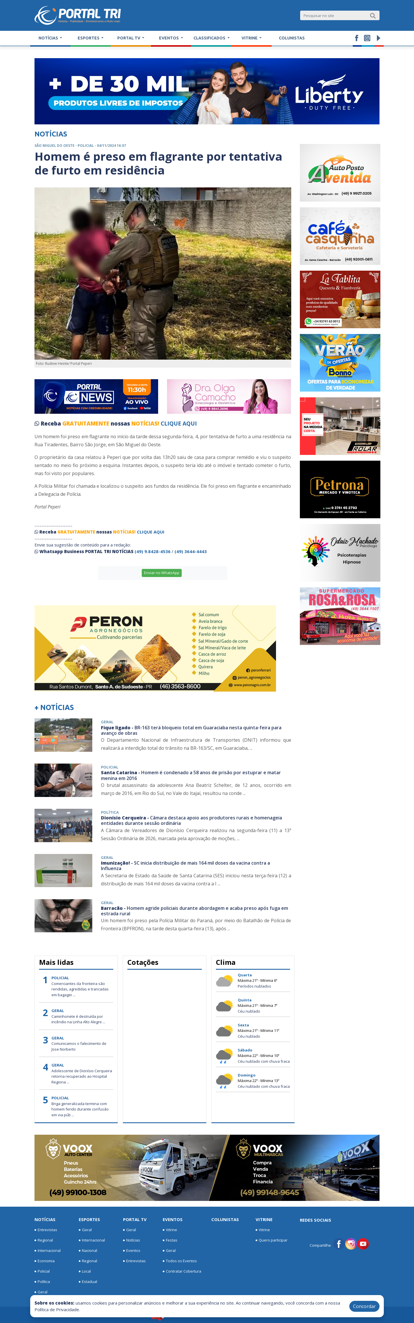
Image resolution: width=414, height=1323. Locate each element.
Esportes (89, 1219)
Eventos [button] (169, 38)
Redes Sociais (315, 1220)
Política (42, 1282)
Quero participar (272, 1240)
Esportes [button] (89, 38)
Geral (40, 1292)
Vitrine (170, 1230)
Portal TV (135, 1219)
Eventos (131, 1251)
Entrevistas (45, 1230)
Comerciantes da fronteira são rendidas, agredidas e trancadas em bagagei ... (80, 989)
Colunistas (292, 38)
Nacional (88, 1251)
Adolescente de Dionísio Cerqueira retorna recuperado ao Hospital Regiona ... (81, 1076)
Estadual (88, 1282)
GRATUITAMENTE (86, 423)
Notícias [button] (49, 38)
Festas (170, 1240)
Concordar (364, 1306)
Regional (43, 1240)
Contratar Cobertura (182, 1271)
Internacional (47, 1251)
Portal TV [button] (129, 38)
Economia (44, 1261)
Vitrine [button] (249, 38)
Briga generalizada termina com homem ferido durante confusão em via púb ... (80, 1109)
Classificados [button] (209, 38)
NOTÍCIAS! (145, 423)
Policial (42, 1271)
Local (85, 1271)
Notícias (44, 1219)
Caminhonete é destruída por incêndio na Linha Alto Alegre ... (78, 1019)
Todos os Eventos (180, 1261)
